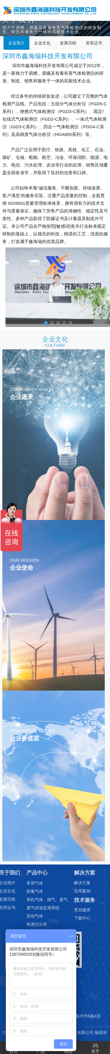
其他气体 (22, 916)
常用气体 (22, 883)
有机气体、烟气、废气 (34, 899)
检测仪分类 (24, 924)
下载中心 (70, 918)
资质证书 (94, 43)
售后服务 (70, 909)
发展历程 (68, 43)
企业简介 (16, 43)
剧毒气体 (22, 891)
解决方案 (70, 882)
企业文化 (42, 43)
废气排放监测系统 (30, 907)
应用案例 (70, 891)
